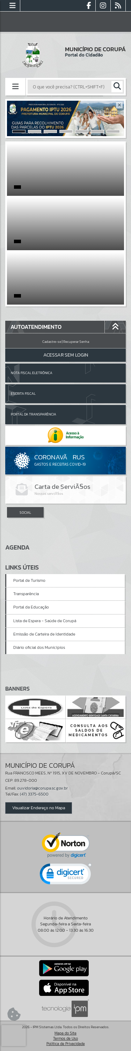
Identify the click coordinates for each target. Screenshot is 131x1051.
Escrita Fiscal (23, 393)
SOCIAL (25, 512)
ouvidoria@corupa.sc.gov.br (42, 788)
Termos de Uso (65, 1038)
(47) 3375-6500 (34, 794)
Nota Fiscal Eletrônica (31, 372)
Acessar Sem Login (65, 355)
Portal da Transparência (33, 414)
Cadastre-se (51, 341)
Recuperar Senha (76, 341)
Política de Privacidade (65, 1043)
